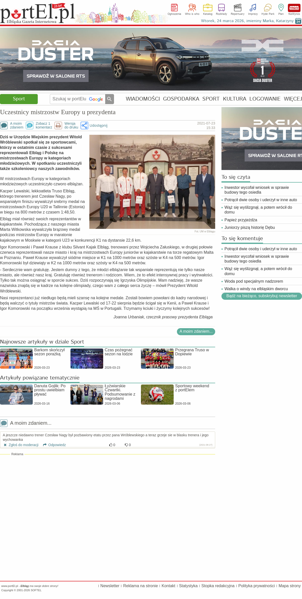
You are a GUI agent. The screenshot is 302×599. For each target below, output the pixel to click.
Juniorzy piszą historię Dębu (249, 227)
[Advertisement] (107, 493)
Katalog (207, 14)
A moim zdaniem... (196, 331)
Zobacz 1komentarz (44, 125)
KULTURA (234, 99)
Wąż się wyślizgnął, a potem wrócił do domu (258, 209)
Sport (19, 99)
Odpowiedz (53, 445)
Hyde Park (267, 14)
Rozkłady (221, 14)
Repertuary (237, 14)
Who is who (192, 14)
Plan (281, 14)
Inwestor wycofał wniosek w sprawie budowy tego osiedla (256, 189)
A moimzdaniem (16, 125)
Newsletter (110, 586)
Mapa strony (290, 586)
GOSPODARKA (181, 99)
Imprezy (253, 14)
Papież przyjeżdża (240, 220)
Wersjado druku (71, 125)
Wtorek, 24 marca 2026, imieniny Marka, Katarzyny (247, 21)
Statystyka (188, 586)
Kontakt (168, 586)
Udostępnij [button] (98, 125)
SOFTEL (36, 590)
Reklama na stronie (140, 586)
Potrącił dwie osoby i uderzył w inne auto (260, 200)
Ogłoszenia (174, 14)
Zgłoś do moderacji (21, 445)
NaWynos (294, 8)
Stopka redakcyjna (218, 586)
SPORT (211, 99)
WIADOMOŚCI (143, 99)
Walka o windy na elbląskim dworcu (256, 289)
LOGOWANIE (265, 99)
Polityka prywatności (256, 586)
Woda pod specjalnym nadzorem (253, 281)
